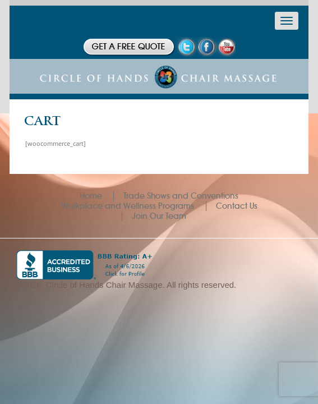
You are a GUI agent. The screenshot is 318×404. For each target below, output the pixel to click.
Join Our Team (159, 216)
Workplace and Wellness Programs (127, 206)
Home (91, 196)
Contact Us (236, 206)
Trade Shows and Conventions (180, 196)
